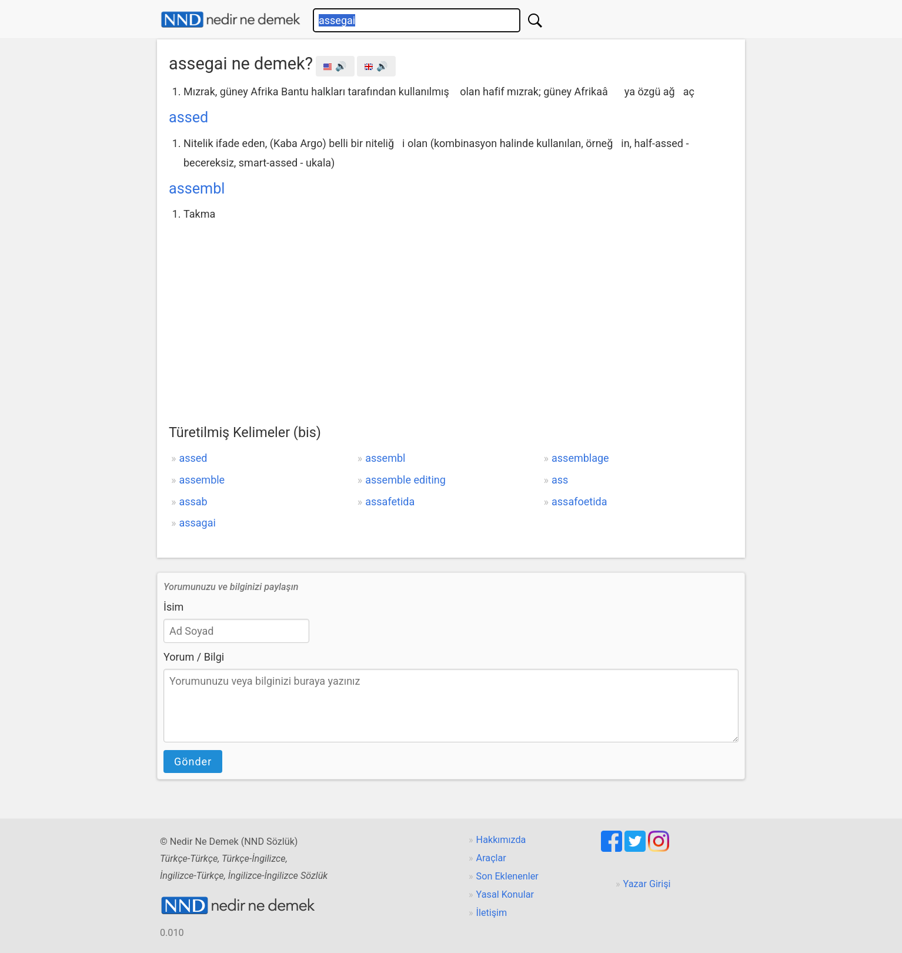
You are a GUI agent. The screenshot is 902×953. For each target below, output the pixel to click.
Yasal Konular (505, 894)
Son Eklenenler (507, 876)
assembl (197, 188)
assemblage (580, 458)
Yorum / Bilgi (193, 657)
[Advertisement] (451, 312)
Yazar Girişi (647, 883)
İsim (173, 607)
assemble (202, 480)
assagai (197, 523)
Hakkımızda (501, 839)
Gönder (193, 761)
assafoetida (579, 501)
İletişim (491, 912)
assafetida (390, 501)
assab (193, 501)
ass (560, 480)
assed (188, 117)
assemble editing (405, 480)
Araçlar (491, 858)
